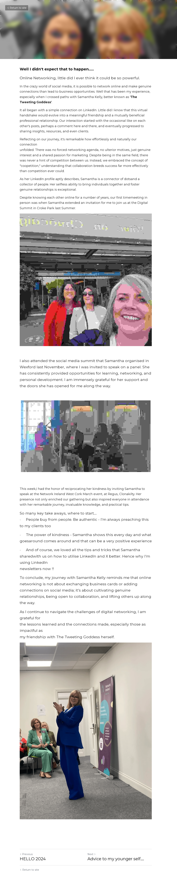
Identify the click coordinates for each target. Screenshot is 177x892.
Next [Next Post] (94, 855)
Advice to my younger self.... (118, 860)
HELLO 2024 (33, 860)
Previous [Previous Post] (26, 855)
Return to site (16, 7)
